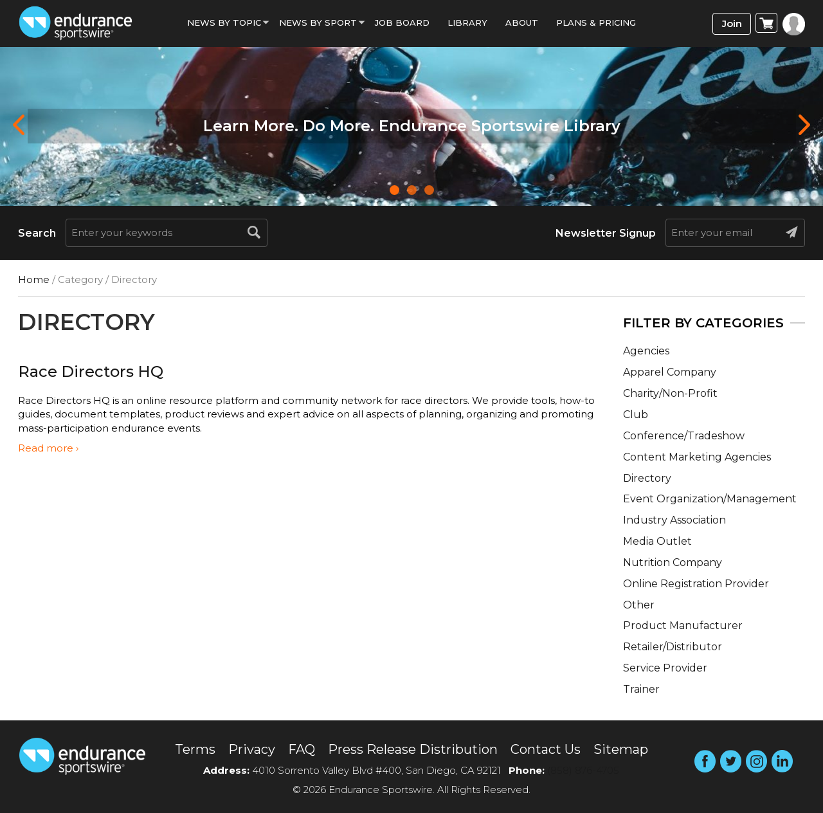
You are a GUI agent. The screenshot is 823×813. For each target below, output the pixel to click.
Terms (195, 749)
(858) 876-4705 (583, 770)
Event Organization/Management (710, 499)
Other (639, 605)
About (521, 22)
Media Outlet (657, 541)
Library (467, 22)
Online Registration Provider (696, 584)
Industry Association (674, 520)
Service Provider (665, 668)
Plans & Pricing (596, 22)
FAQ (301, 749)
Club (635, 414)
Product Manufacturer (683, 625)
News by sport (318, 22)
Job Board (402, 22)
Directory (647, 478)
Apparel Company (669, 372)
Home (34, 279)
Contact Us (546, 749)
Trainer (641, 689)
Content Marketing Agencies (697, 457)
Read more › (48, 448)
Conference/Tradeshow (684, 436)
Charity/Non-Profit (670, 393)
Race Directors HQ (90, 371)
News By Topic (224, 22)
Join (732, 23)
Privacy (251, 749)
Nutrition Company (672, 562)
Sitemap (620, 749)
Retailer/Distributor (672, 647)
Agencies (646, 351)
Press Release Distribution (413, 749)
